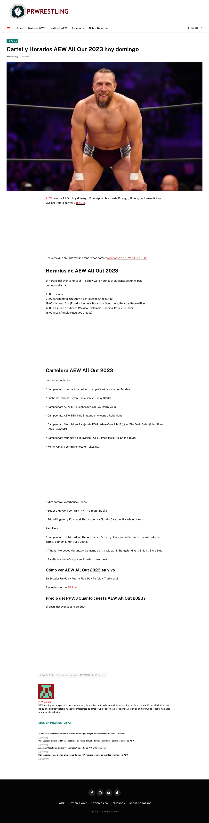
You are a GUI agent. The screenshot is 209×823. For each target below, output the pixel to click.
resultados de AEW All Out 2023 (127, 258)
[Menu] (8, 28)
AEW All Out (46, 675)
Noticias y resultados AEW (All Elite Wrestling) (81, 675)
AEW (49, 198)
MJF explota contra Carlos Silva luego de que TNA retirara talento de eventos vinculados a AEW (83, 755)
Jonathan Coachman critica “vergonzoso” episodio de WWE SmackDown (72, 748)
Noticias (12, 41)
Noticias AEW (58, 28)
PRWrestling (12, 56)
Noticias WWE (36, 28)
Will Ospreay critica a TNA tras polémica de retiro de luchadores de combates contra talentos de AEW (86, 741)
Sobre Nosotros (98, 28)
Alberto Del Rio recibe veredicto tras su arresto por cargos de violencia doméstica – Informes (81, 734)
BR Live (80, 202)
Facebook (78, 28)
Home (19, 28)
